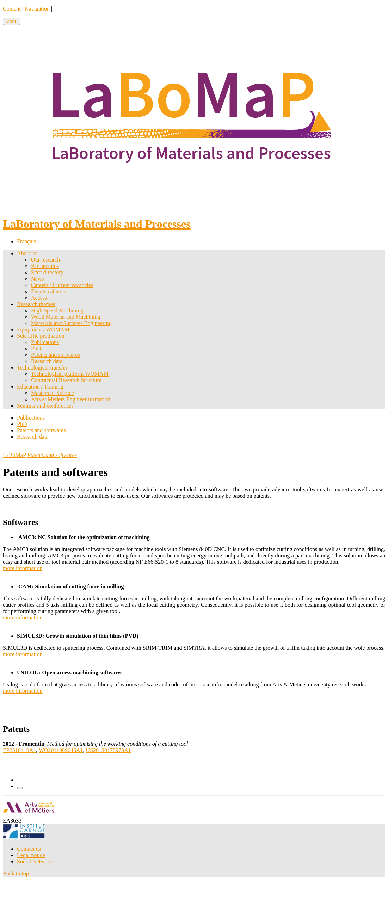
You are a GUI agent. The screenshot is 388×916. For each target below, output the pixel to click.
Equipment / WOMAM (43, 329)
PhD (36, 349)
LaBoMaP (14, 455)
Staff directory (47, 272)
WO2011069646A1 (61, 750)
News (37, 279)
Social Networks (35, 862)
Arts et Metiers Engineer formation (70, 399)
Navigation (37, 9)
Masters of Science (52, 393)
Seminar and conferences (45, 406)
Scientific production (40, 336)
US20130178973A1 (108, 750)
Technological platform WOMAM (70, 374)
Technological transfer (42, 368)
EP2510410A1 (19, 750)
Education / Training (40, 387)
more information (22, 568)
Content (12, 9)
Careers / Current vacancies (62, 285)
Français (26, 241)
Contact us (29, 849)
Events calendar (49, 291)
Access (39, 298)
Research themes (36, 304)
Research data (46, 361)
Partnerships (45, 266)
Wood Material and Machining (65, 317)
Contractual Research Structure (66, 380)
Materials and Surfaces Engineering (71, 323)
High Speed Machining (57, 310)
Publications (45, 342)
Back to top (16, 874)
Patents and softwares (55, 355)
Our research (45, 260)
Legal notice (31, 855)
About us (27, 253)
